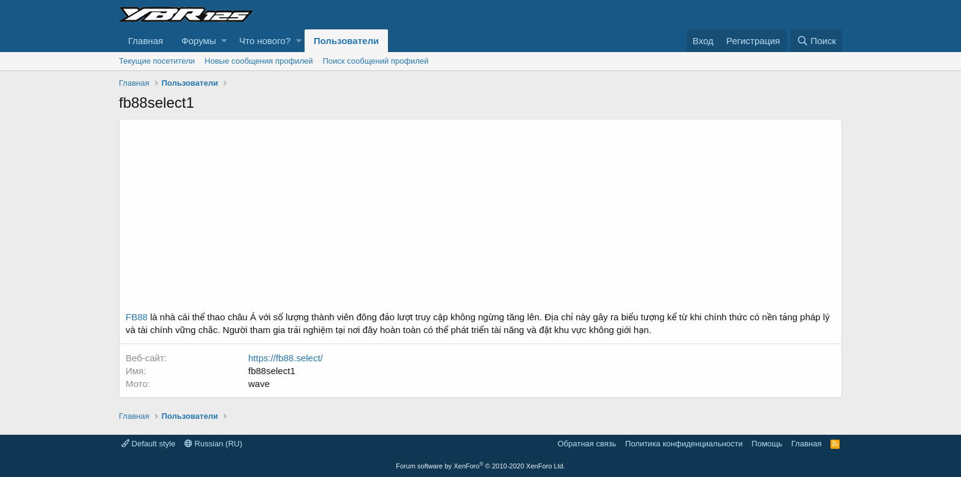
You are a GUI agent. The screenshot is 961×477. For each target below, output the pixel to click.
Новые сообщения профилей (259, 61)
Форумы (198, 41)
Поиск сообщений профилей (375, 61)
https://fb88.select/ (285, 358)
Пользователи (346, 41)
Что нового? (265, 41)
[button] (224, 40)
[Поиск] (816, 40)
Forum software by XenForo (480, 466)
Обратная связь (587, 443)
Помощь (766, 443)
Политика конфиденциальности (684, 443)
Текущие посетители (157, 61)
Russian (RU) (213, 443)
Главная (145, 41)
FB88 (137, 317)
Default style (148, 443)
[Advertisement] (480, 218)
